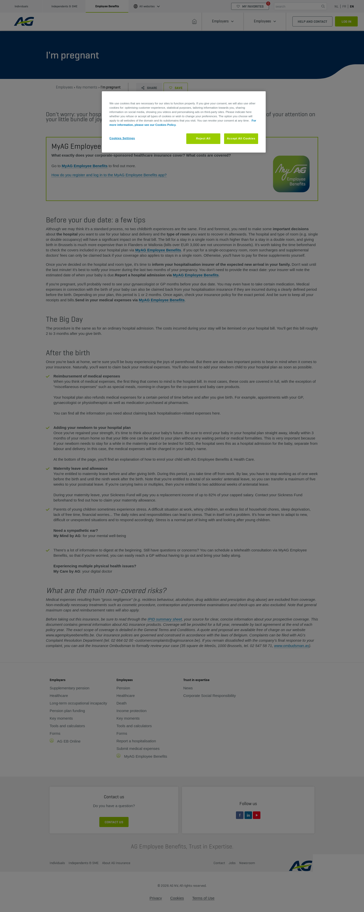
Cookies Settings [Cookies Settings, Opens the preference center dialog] (122, 138)
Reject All (203, 138)
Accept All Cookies (241, 138)
